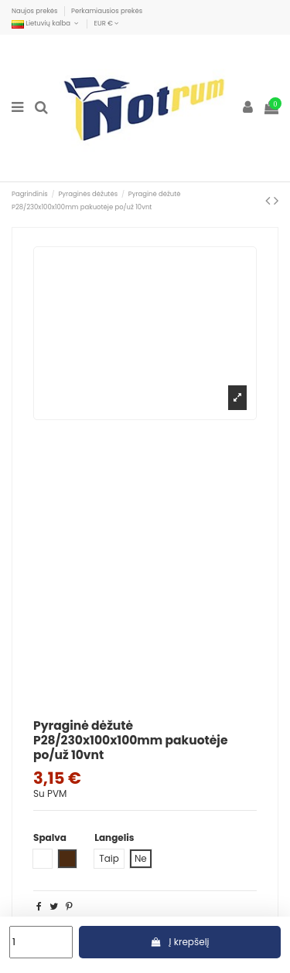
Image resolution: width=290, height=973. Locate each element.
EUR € (106, 23)
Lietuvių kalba (46, 23)
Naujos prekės (36, 10)
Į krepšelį (180, 941)
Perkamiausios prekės (106, 10)
